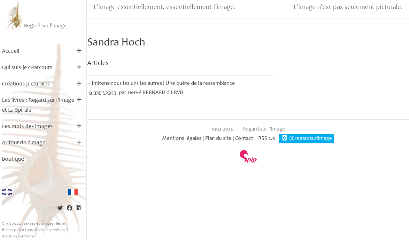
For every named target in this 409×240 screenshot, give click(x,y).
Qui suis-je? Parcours (27, 68)
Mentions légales (181, 138)
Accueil (10, 51)
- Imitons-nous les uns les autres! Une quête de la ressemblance (162, 83)
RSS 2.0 (266, 138)
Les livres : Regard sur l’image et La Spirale (38, 105)
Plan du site (218, 138)
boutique (13, 159)
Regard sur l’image (35, 15)
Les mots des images (27, 127)
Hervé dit (155, 93)
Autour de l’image (23, 143)
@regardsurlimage (306, 138)
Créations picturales (26, 84)
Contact (244, 138)
